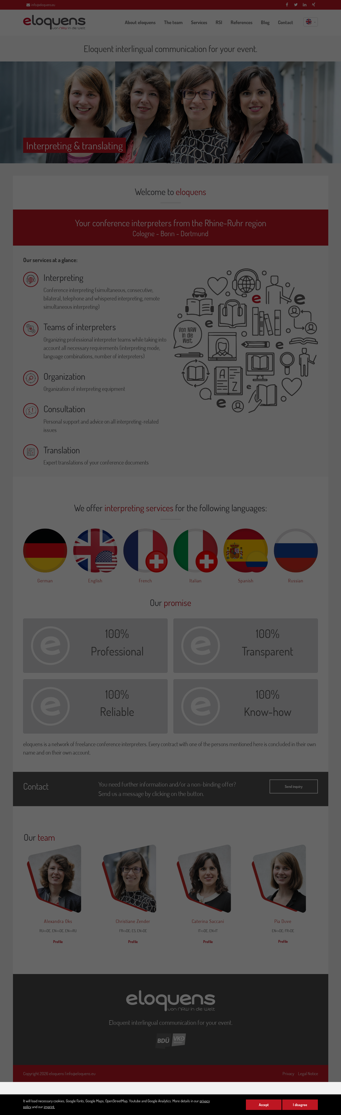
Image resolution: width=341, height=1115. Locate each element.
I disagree (300, 1105)
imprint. (49, 1106)
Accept (264, 1105)
